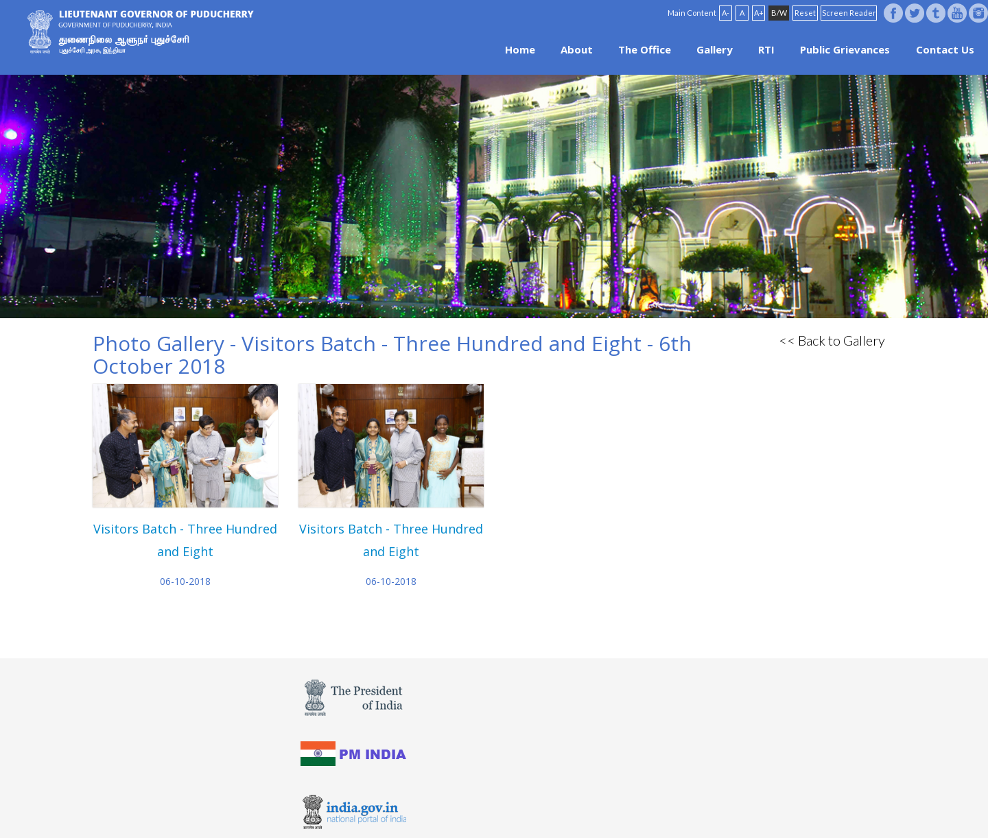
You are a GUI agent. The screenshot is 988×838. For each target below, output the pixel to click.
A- (725, 12)
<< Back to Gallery (832, 340)
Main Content (692, 12)
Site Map (532, 805)
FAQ (497, 805)
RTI (766, 49)
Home (520, 49)
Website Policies (447, 805)
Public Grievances (845, 49)
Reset (805, 12)
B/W (779, 12)
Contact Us (945, 49)
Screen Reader (849, 12)
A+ (759, 12)
